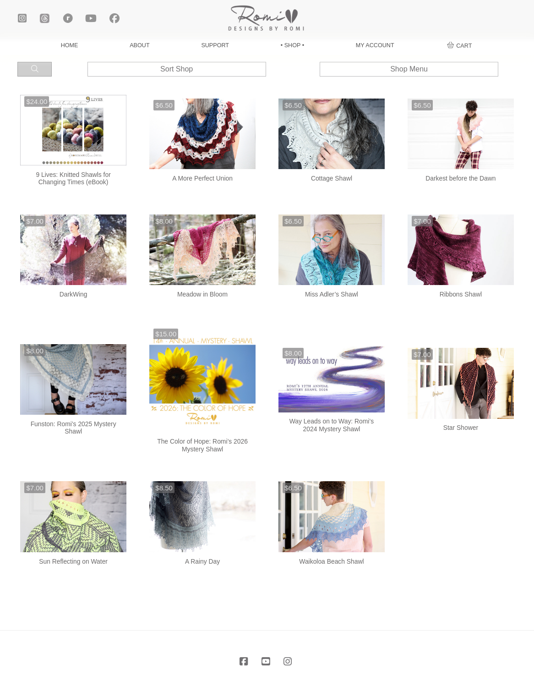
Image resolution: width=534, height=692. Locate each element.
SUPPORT (215, 45)
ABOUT (139, 45)
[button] (459, 46)
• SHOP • (292, 45)
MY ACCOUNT (375, 45)
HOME (69, 45)
